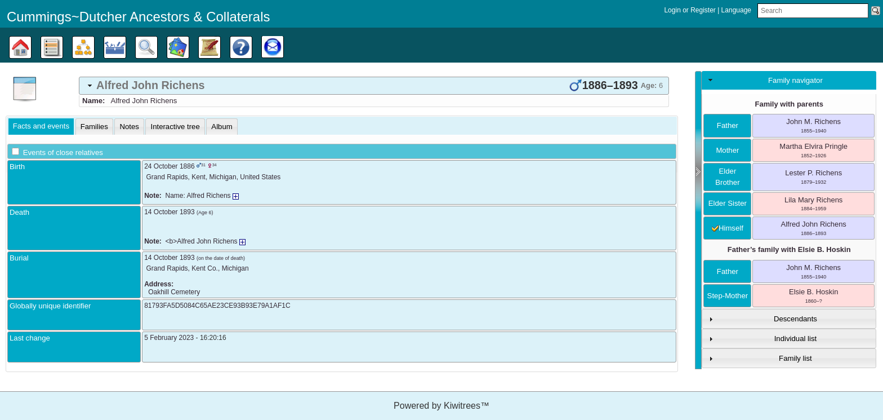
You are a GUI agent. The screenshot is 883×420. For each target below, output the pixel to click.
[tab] (374, 86)
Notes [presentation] (129, 126)
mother (727, 150)
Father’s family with (789, 249)
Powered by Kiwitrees (441, 405)
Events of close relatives (63, 152)
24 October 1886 (169, 166)
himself (727, 228)
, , (197, 268)
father (727, 125)
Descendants (795, 319)
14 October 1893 (169, 212)
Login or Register (690, 10)
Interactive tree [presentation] (174, 126)
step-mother (727, 295)
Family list (795, 358)
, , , (213, 177)
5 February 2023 (169, 338)
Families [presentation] (94, 126)
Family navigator (795, 80)
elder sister (727, 203)
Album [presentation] (221, 126)
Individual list (795, 338)
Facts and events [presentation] (41, 126)
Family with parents (789, 104)
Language (736, 10)
